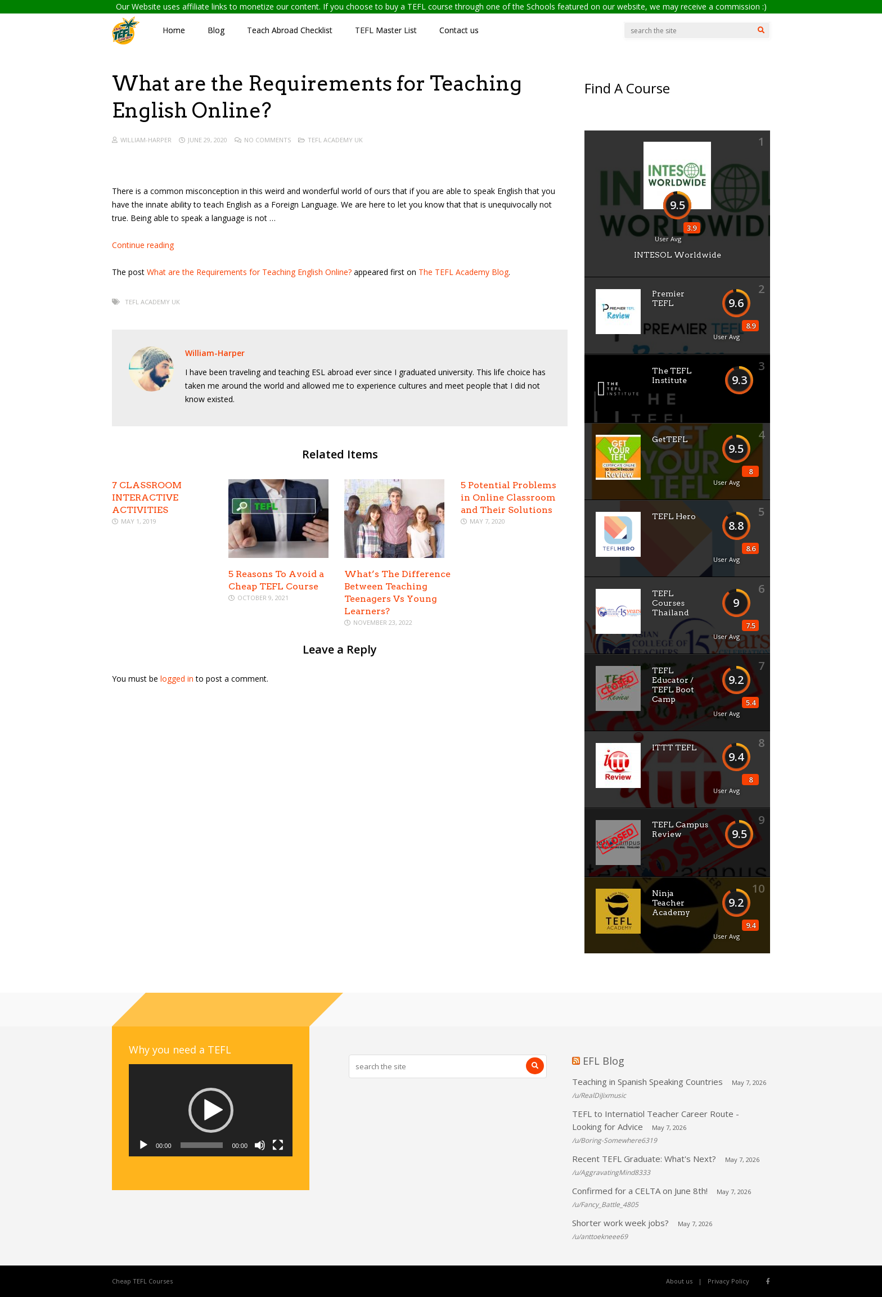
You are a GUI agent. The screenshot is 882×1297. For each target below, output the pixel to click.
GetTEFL (670, 439)
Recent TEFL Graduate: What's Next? (644, 1158)
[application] (210, 1110)
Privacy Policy (728, 1281)
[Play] (143, 1145)
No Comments (267, 140)
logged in (177, 678)
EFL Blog (603, 1061)
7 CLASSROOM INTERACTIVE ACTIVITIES (147, 497)
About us (679, 1281)
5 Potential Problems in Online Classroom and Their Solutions (508, 497)
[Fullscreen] (278, 1145)
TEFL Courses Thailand (670, 603)
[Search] (761, 30)
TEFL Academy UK (335, 140)
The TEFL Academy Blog (463, 272)
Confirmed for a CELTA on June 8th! (640, 1190)
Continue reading (143, 245)
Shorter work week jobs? (620, 1222)
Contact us (459, 30)
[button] (210, 1110)
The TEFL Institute (672, 375)
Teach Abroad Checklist (289, 30)
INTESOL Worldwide (677, 254)
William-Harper (146, 140)
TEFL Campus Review (680, 829)
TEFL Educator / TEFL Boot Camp (673, 685)
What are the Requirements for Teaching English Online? (249, 272)
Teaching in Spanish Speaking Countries (647, 1081)
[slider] (202, 1145)
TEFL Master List (386, 30)
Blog (216, 30)
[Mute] (260, 1145)
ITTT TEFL (674, 747)
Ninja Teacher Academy (671, 903)
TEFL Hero (674, 516)
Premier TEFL (668, 298)
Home (174, 30)
